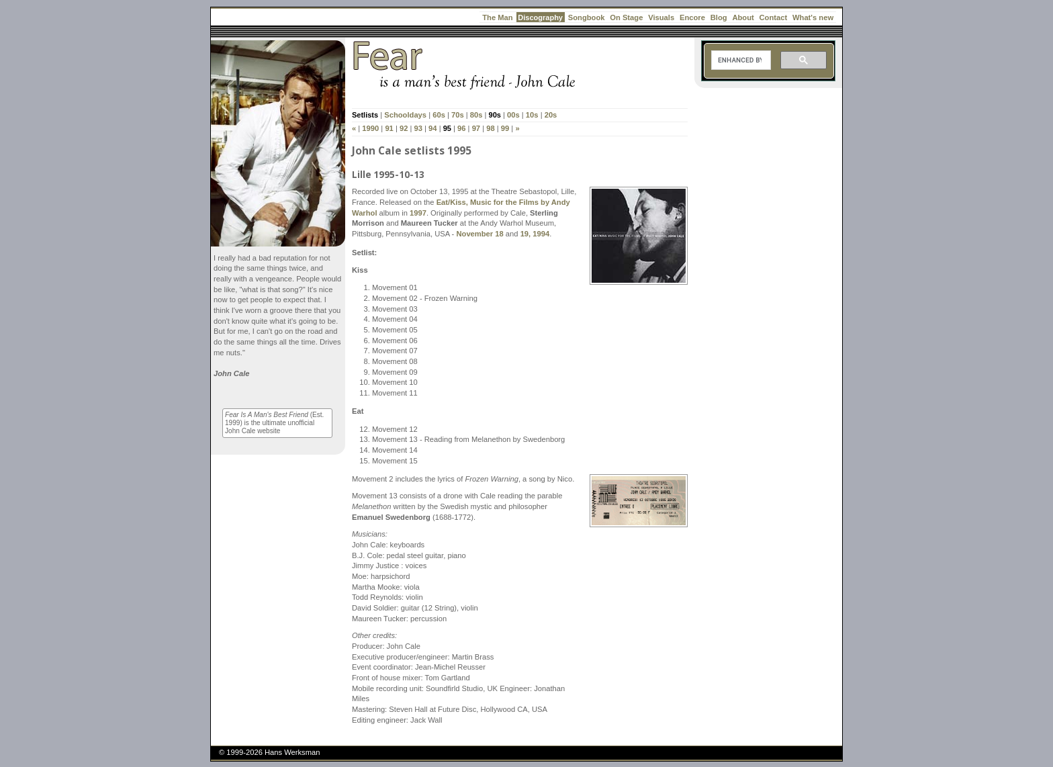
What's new (812, 17)
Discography (540, 17)
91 (389, 128)
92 (404, 128)
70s (457, 115)
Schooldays (405, 115)
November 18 (479, 234)
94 (432, 128)
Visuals (661, 17)
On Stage (626, 17)
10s (532, 115)
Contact (774, 17)
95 (447, 128)
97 (476, 128)
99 (505, 128)
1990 (370, 128)
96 (461, 128)
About (742, 17)
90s (495, 115)
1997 (418, 213)
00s (513, 115)
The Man (497, 17)
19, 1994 (535, 234)
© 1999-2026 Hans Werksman (269, 752)
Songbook (586, 17)
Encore (692, 17)
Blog (719, 17)
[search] (740, 60)
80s (476, 115)
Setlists (365, 115)
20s (551, 115)
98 (490, 128)
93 (418, 128)
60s (438, 115)
